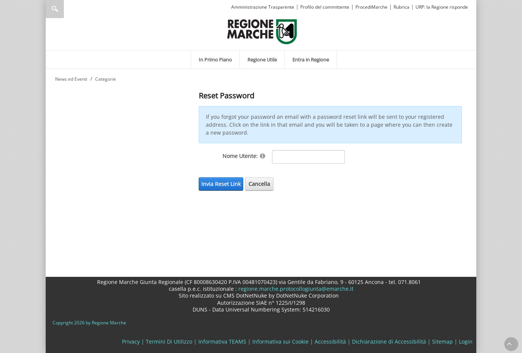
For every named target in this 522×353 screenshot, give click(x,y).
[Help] (262, 155)
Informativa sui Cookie (280, 341)
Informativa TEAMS (222, 341)
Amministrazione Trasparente (262, 7)
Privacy (131, 341)
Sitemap (442, 341)
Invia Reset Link (221, 183)
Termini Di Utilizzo (169, 341)
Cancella (259, 183)
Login (466, 341)
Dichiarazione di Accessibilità (389, 341)
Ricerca (55, 9)
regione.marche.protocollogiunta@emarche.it (295, 288)
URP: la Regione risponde (441, 7)
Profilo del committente (324, 7)
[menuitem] (215, 60)
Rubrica (401, 7)
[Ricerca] (69, 9)
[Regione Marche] (262, 31)
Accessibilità (330, 341)
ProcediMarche (371, 7)
